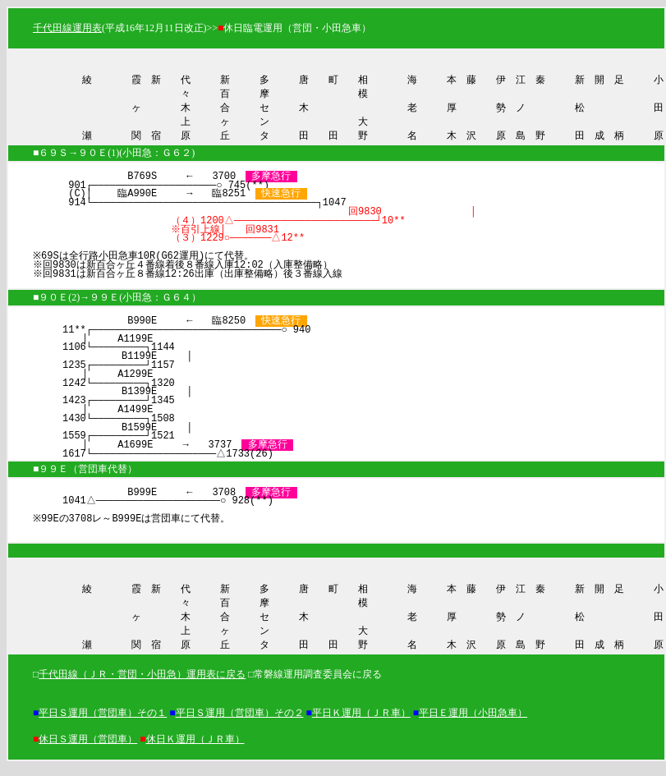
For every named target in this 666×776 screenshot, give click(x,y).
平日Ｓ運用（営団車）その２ (240, 721)
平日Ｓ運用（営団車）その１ (103, 721)
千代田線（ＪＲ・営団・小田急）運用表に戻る (142, 682)
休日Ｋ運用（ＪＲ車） (195, 747)
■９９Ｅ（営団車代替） (85, 473)
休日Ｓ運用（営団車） (88, 747)
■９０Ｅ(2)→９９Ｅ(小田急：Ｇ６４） (117, 301)
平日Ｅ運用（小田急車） (473, 721)
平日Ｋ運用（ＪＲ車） (361, 721)
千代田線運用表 (67, 28)
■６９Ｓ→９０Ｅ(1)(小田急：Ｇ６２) (114, 157)
